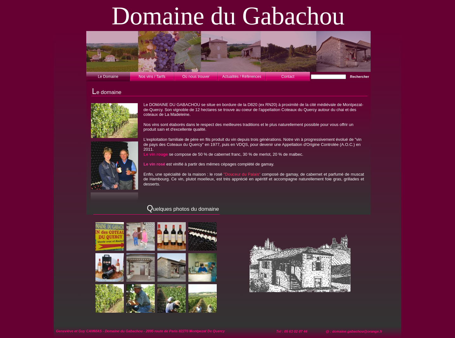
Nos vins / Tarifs (152, 76)
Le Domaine (108, 76)
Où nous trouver (195, 76)
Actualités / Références (241, 76)
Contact (287, 76)
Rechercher (359, 76)
